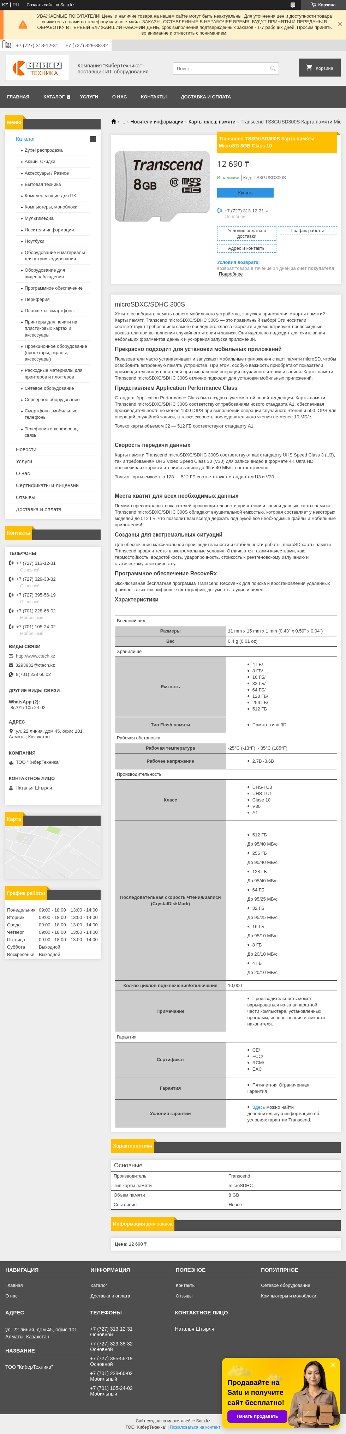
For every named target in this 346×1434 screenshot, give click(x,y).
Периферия (37, 299)
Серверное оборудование (52, 399)
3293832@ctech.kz (35, 665)
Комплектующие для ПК (50, 195)
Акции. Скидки (40, 161)
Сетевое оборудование (49, 388)
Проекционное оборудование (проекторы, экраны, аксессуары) (56, 353)
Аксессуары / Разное (47, 173)
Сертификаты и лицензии (47, 485)
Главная (18, 96)
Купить (245, 192)
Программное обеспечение (54, 288)
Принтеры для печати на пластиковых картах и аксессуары (51, 328)
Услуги (89, 96)
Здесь (258, 1107)
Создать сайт (39, 4)
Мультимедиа (39, 218)
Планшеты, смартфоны (49, 310)
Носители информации (157, 122)
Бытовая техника (43, 184)
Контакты (154, 96)
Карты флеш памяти (212, 122)
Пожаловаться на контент (195, 1427)
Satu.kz (203, 1420)
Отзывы (25, 497)
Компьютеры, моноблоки (51, 207)
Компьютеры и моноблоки (288, 1296)
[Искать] (273, 68)
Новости (26, 449)
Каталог (54, 96)
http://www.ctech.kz (35, 656)
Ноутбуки (34, 241)
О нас (119, 96)
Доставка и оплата (206, 96)
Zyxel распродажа (44, 150)
